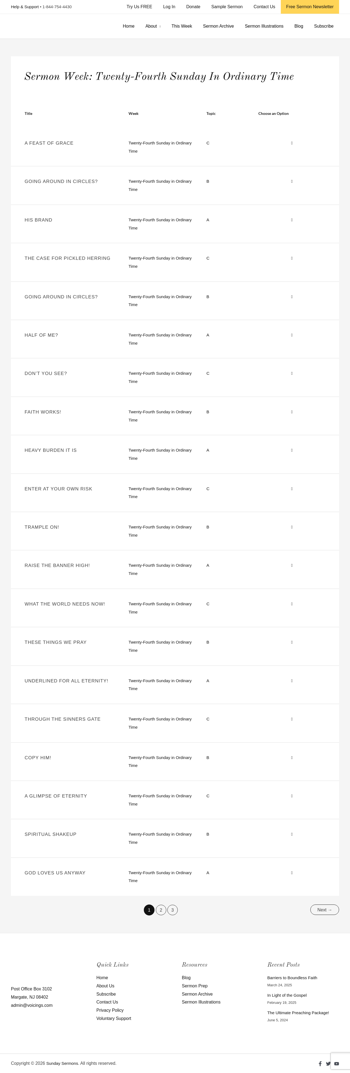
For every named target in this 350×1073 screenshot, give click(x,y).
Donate (201, 6)
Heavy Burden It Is (51, 450)
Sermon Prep (195, 986)
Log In (179, 6)
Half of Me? (41, 335)
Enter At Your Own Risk (58, 489)
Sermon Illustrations (269, 26)
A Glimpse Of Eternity (56, 796)
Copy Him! (38, 757)
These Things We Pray (56, 642)
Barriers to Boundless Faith (293, 977)
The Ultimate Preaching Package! (299, 1012)
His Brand (38, 220)
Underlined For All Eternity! (66, 681)
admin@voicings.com (31, 1005)
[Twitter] (328, 1063)
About (163, 26)
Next (324, 910)
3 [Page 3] (172, 910)
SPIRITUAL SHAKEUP (51, 834)
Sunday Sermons (63, 1063)
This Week (191, 26)
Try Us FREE (151, 6)
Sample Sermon (232, 6)
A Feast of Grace (49, 143)
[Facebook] (320, 1063)
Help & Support (25, 6)
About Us (106, 986)
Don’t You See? (46, 373)
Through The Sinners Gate (63, 719)
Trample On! (42, 527)
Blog (302, 26)
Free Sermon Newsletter (311, 6)
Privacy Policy (110, 1010)
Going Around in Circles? (61, 181)
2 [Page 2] (160, 910)
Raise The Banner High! (57, 565)
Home (143, 26)
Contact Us (267, 6)
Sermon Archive (226, 26)
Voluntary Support (114, 1018)
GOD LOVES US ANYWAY (55, 873)
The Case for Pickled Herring (67, 258)
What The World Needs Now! (65, 604)
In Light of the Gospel (288, 995)
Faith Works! (43, 412)
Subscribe (325, 26)
